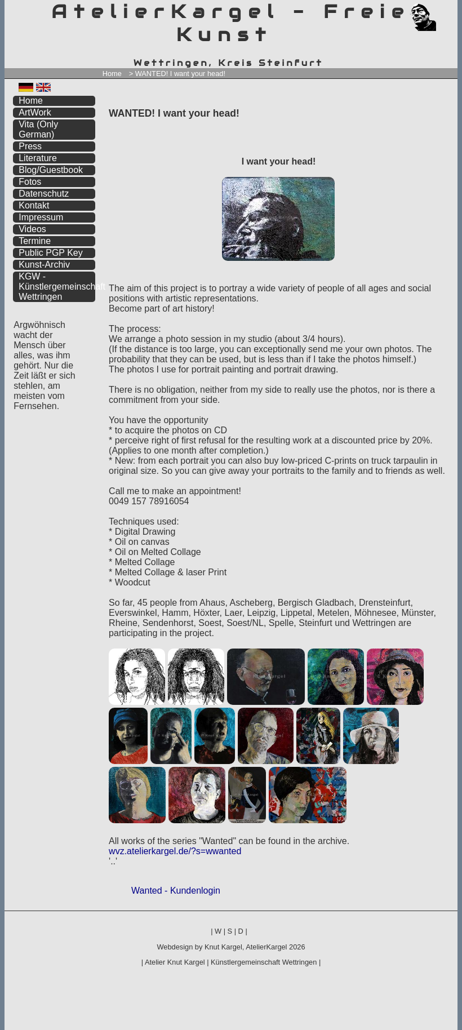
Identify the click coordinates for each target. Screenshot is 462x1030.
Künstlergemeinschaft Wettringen (264, 962)
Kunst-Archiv (44, 264)
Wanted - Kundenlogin (175, 890)
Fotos (30, 182)
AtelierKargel (266, 947)
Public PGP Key (51, 253)
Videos (32, 229)
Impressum (41, 217)
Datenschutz (44, 193)
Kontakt (34, 205)
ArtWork (35, 112)
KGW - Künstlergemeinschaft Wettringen (57, 286)
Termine (35, 241)
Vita (38, 129)
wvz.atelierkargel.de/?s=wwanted (175, 851)
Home (112, 73)
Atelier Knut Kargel (175, 962)
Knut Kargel (223, 947)
